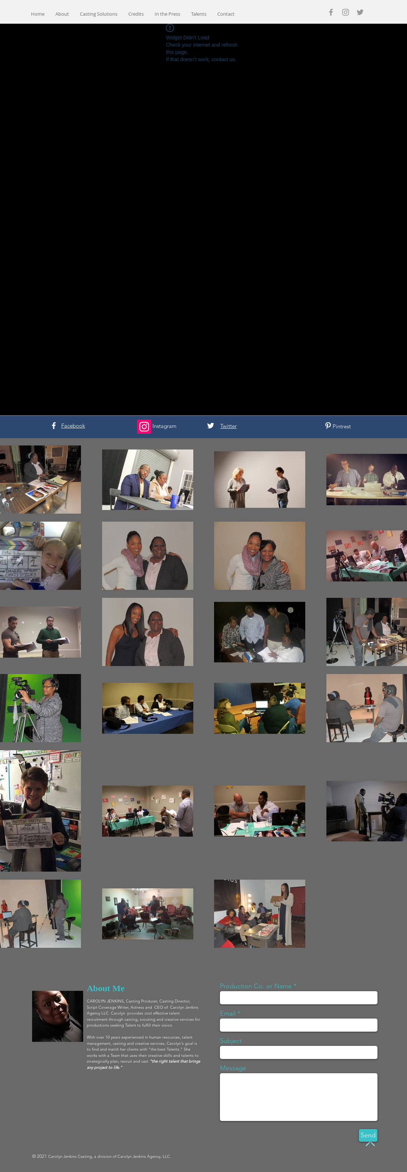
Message (233, 1068)
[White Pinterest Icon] (328, 425)
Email (228, 1013)
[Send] (368, 1135)
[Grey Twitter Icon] (360, 12)
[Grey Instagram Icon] (345, 12)
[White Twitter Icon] (210, 425)
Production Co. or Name (256, 986)
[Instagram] (144, 427)
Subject (231, 1040)
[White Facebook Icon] (53, 425)
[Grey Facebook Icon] (331, 12)
